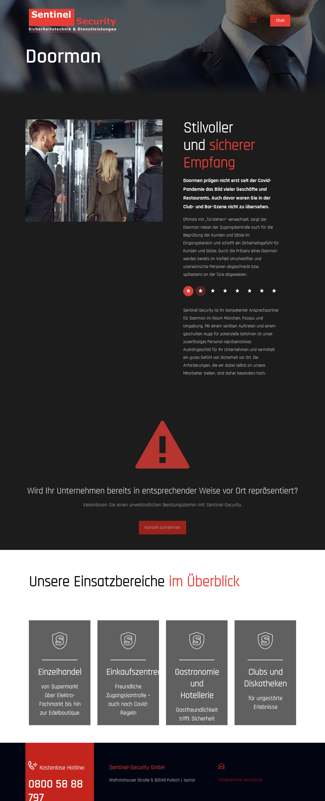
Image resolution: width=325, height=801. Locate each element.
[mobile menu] (253, 20)
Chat (280, 20)
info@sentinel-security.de (241, 780)
